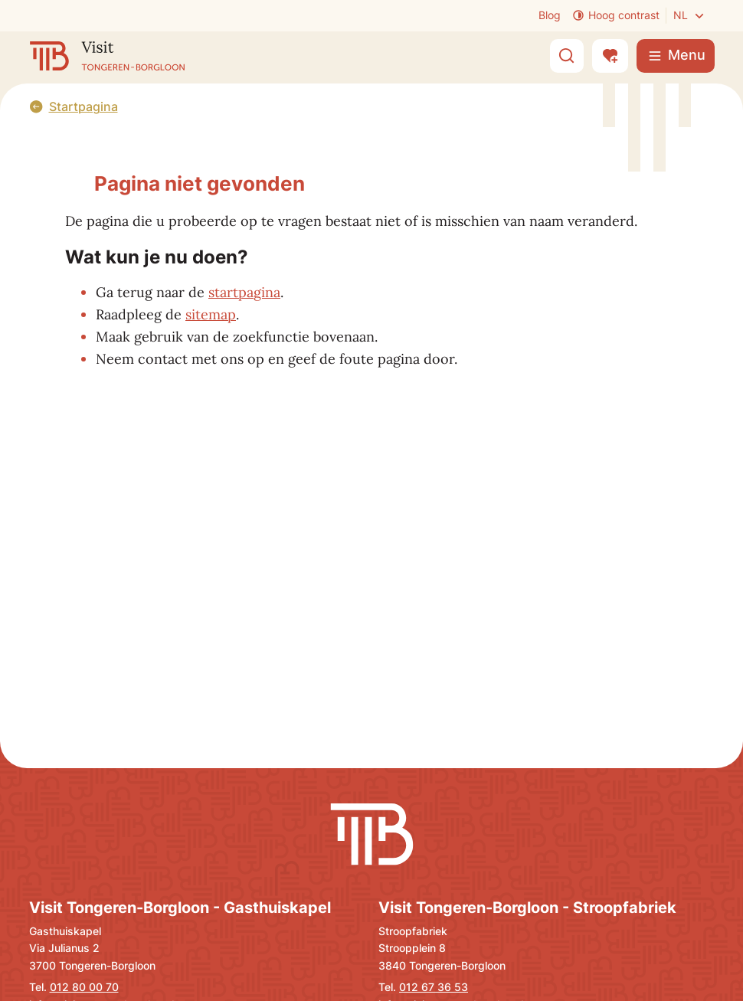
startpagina (244, 292)
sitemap (210, 314)
